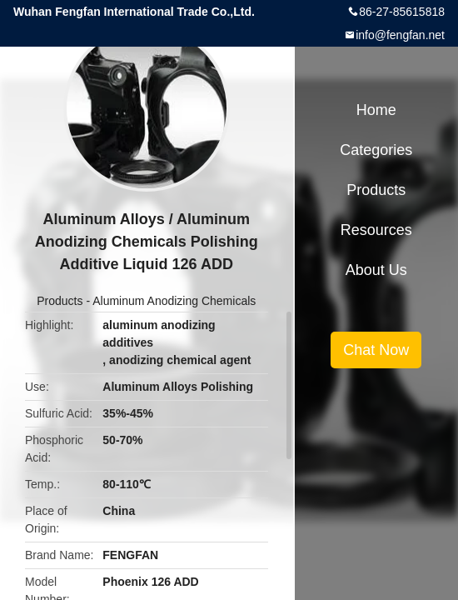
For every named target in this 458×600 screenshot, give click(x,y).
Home (376, 110)
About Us (376, 270)
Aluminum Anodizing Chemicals (174, 301)
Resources (376, 230)
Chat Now (376, 350)
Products (59, 301)
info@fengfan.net (400, 35)
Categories (376, 150)
